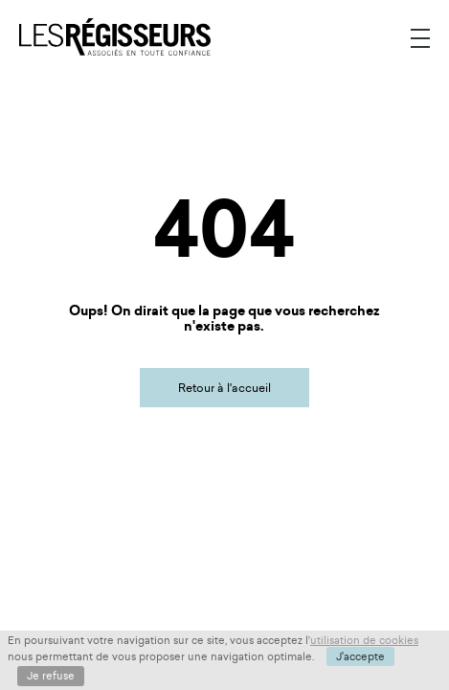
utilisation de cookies (364, 640)
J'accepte (360, 656)
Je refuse (51, 675)
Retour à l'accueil (224, 388)
